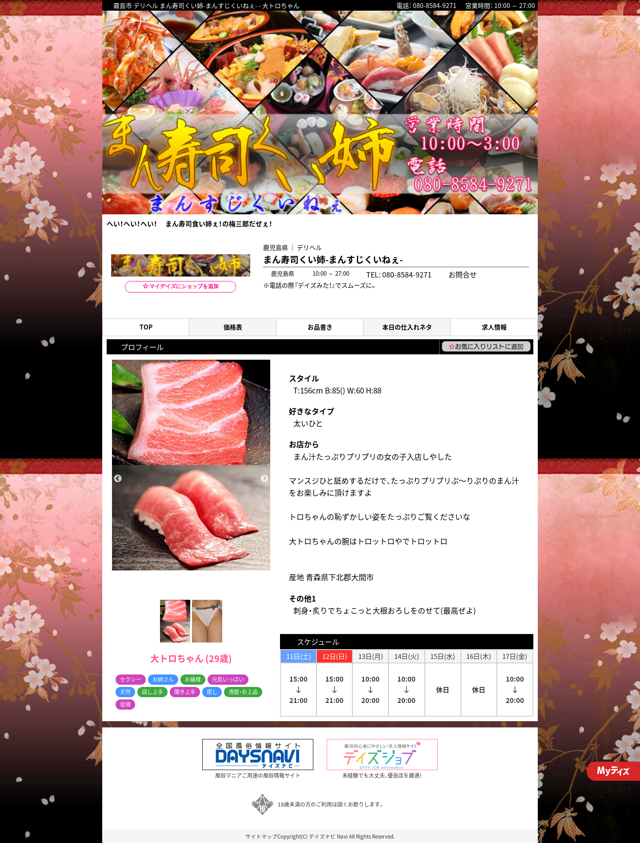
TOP (146, 327)
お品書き (320, 327)
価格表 (233, 327)
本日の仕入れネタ (407, 327)
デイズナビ (322, 836)
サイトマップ (261, 836)
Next (264, 478)
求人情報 (494, 327)
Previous (117, 478)
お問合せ (446, 273)
